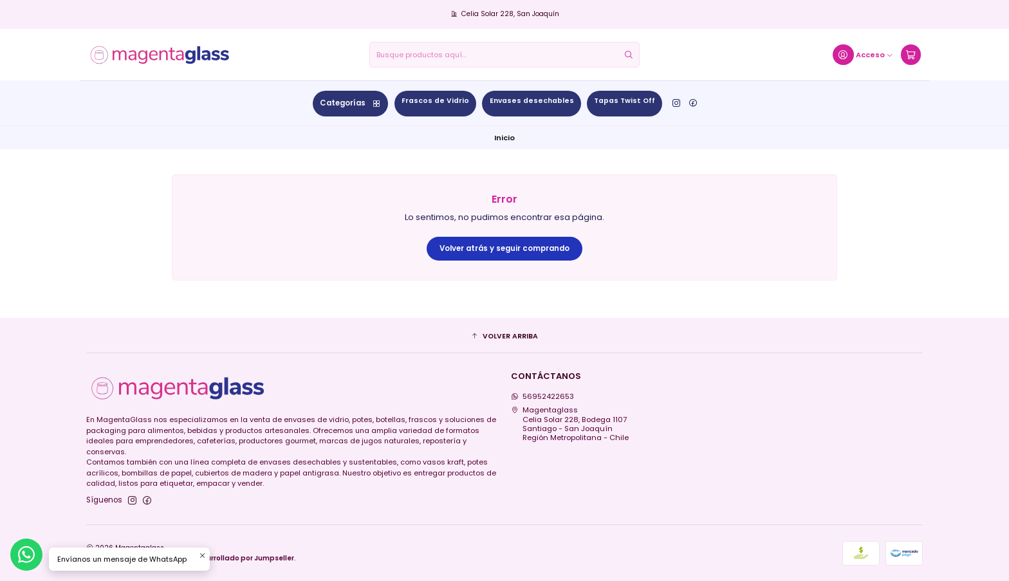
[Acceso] (863, 55)
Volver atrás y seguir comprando (504, 248)
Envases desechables (532, 101)
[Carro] (910, 55)
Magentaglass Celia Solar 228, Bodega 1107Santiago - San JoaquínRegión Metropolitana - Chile (570, 424)
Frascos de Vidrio (435, 101)
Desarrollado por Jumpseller (243, 558)
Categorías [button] (350, 103)
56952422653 (543, 396)
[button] (504, 337)
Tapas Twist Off (624, 101)
